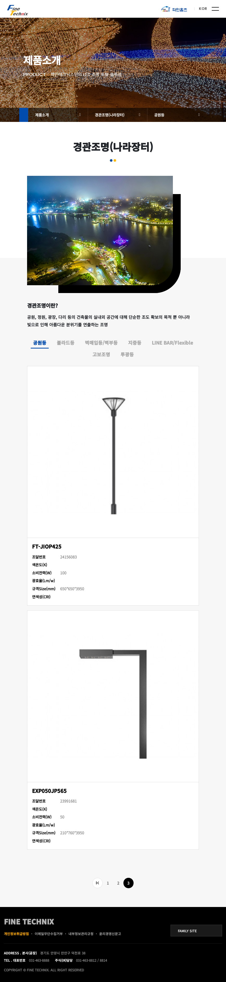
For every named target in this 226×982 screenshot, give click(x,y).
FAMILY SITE (187, 930)
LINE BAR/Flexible (172, 342)
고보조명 (101, 354)
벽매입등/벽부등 (101, 342)
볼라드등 (65, 342)
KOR (203, 8)
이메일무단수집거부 (49, 933)
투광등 (127, 354)
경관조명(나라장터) (109, 114)
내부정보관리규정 (80, 933)
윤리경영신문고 (110, 933)
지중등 (134, 342)
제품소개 (42, 114)
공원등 (159, 114)
